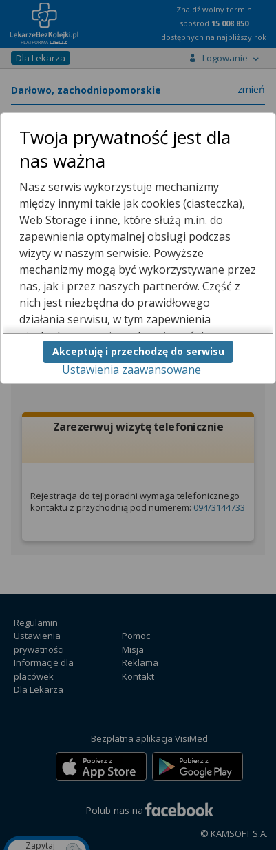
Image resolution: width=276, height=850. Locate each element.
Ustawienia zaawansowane (131, 369)
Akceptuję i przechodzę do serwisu (138, 351)
